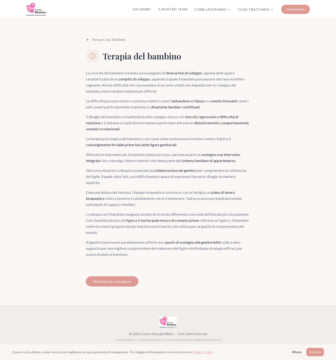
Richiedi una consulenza (112, 281)
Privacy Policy (203, 352)
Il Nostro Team (172, 9)
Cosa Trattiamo (256, 9)
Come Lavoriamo (213, 9)
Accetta (315, 352)
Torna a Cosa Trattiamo (106, 40)
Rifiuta (296, 352)
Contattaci (295, 9)
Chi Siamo (142, 9)
